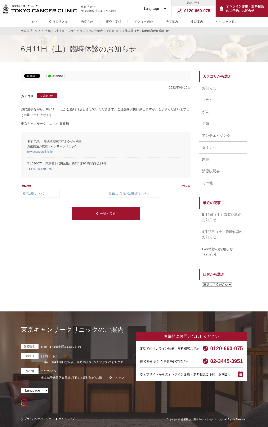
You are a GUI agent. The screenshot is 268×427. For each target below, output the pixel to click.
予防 (205, 124)
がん (205, 112)
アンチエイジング (216, 136)
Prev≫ (185, 186)
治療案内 (171, 21)
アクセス (117, 377)
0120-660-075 (43, 169)
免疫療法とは (58, 21)
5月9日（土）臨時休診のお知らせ (222, 217)
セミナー (209, 147)
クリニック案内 (227, 21)
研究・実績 (113, 21)
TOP (33, 21)
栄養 (205, 159)
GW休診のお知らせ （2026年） (217, 251)
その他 (207, 183)
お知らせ (47, 95)
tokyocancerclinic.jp (40, 151)
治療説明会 (211, 171)
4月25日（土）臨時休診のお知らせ (223, 234)
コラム (207, 100)
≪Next (26, 186)
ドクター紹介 (143, 21)
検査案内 (197, 21)
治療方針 (87, 21)
